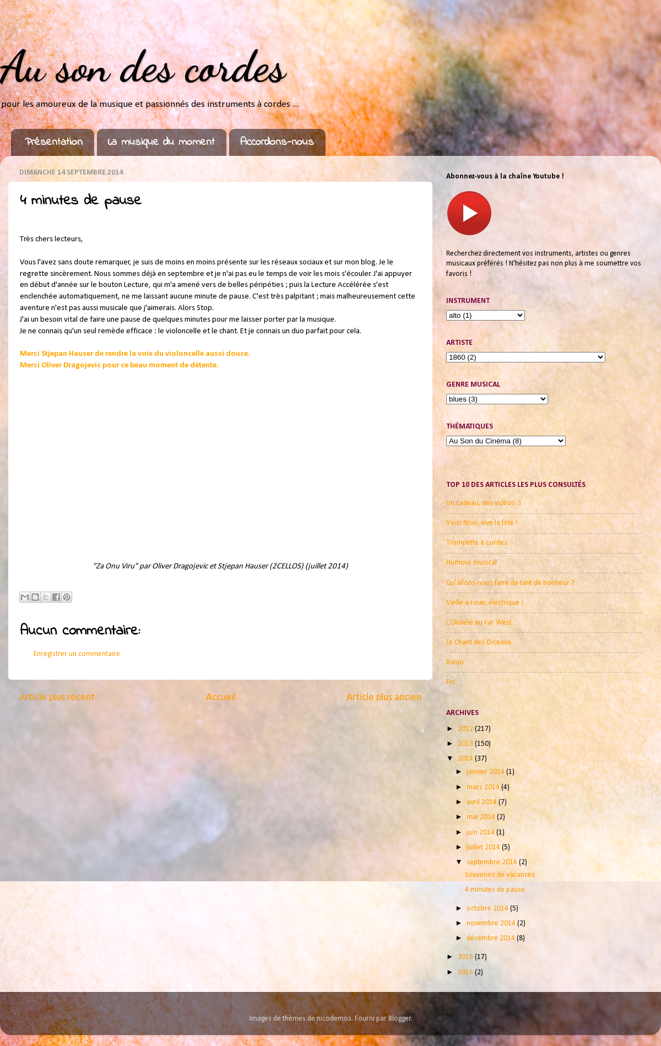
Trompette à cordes (476, 542)
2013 (466, 743)
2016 (466, 972)
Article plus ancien (383, 697)
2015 (466, 957)
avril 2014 (483, 802)
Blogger (399, 1018)
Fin (450, 682)
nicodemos (334, 1018)
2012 (466, 729)
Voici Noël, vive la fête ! (482, 523)
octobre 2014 (488, 908)
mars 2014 (484, 787)
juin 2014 (481, 832)
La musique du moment (161, 142)
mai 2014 (482, 817)
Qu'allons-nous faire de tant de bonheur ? (510, 583)
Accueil (221, 697)
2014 (466, 758)
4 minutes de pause (495, 889)
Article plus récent (57, 697)
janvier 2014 (486, 772)
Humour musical (471, 562)
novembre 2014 (492, 923)
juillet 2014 (484, 847)
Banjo (455, 662)
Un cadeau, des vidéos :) (483, 503)
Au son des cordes (142, 66)
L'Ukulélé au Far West (479, 622)
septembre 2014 (493, 862)
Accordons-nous (277, 142)
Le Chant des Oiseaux (478, 642)
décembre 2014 (492, 938)
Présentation (54, 142)
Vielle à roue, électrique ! (484, 602)
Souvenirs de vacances (500, 875)
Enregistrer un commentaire (77, 654)
